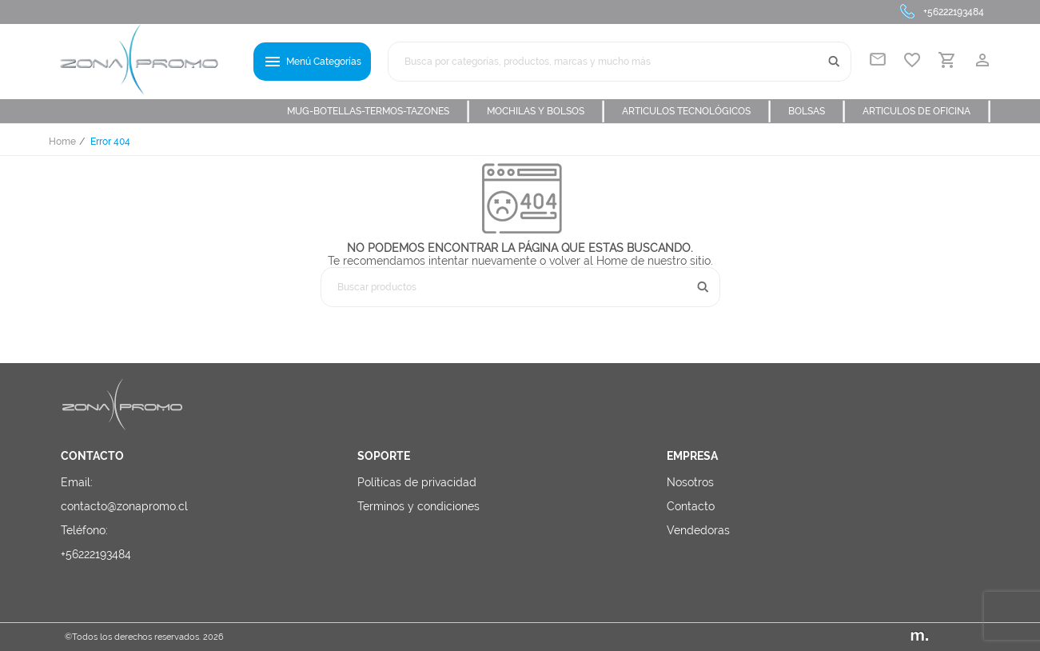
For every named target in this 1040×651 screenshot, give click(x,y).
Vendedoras (698, 530)
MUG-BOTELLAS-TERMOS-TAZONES (379, 111)
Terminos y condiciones (418, 506)
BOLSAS (817, 111)
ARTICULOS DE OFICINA (927, 111)
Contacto (691, 506)
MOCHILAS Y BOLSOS (546, 111)
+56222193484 (953, 12)
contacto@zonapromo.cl (124, 506)
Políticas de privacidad (416, 482)
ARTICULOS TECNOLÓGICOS (697, 111)
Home (62, 141)
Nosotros (690, 482)
